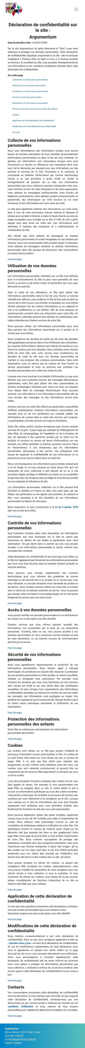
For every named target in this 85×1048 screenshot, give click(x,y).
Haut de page (15, 259)
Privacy (18, 1042)
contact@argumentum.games (20, 1039)
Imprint (8, 1042)
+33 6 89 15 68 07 (14, 1035)
